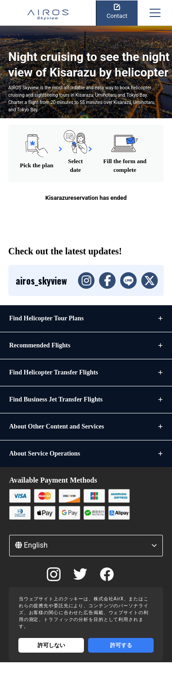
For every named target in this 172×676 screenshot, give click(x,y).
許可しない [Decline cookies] (51, 645)
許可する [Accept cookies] (121, 645)
